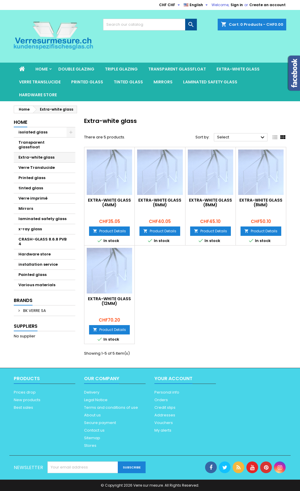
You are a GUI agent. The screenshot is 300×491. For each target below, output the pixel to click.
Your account (173, 378)
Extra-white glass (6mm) (159, 202)
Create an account (267, 4)
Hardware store (38, 95)
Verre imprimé (32, 198)
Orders (161, 400)
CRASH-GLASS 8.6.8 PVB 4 (42, 241)
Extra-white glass (238, 69)
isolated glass (32, 132)
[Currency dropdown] (170, 5)
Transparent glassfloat (177, 69)
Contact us (94, 430)
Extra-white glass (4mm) (109, 202)
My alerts (162, 430)
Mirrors (163, 82)
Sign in (237, 4)
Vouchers (163, 422)
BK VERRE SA (34, 310)
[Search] (150, 24)
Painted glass (32, 274)
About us (92, 415)
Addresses (164, 415)
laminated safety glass (210, 82)
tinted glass (128, 82)
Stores (90, 445)
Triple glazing (121, 69)
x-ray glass (30, 229)
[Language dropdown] (196, 5)
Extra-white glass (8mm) (210, 202)
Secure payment (100, 422)
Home (41, 69)
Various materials (36, 285)
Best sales (23, 407)
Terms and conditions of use (111, 407)
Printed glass (87, 82)
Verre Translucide (40, 82)
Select (241, 137)
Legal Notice (96, 400)
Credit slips (164, 407)
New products (27, 400)
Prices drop (25, 392)
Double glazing (76, 69)
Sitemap (92, 438)
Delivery (91, 392)
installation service (38, 264)
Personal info (166, 392)
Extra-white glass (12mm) (109, 301)
